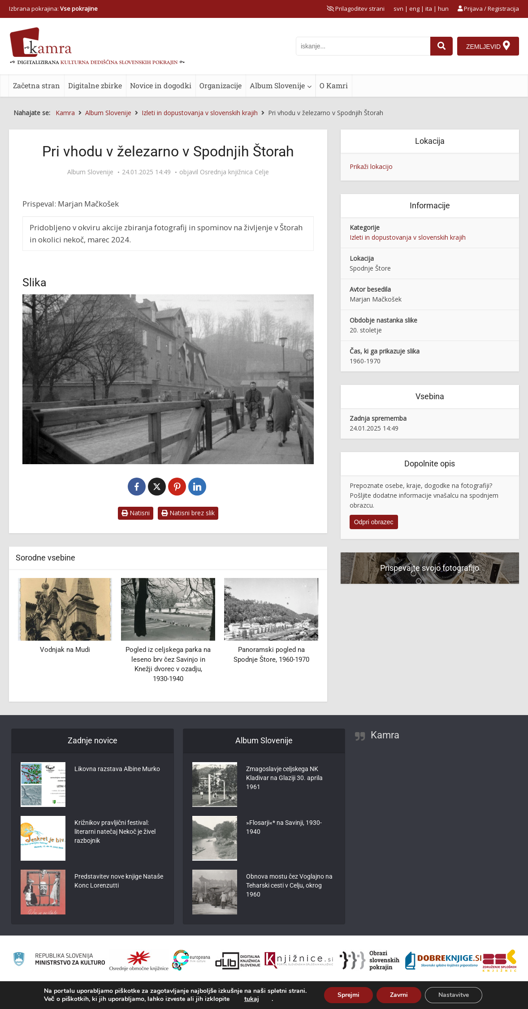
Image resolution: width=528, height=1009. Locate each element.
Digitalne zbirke (95, 85)
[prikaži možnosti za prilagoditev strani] (356, 8)
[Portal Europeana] (191, 960)
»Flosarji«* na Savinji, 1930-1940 (284, 827)
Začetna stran (36, 85)
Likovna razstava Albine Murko (117, 768)
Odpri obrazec (374, 522)
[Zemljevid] (488, 46)
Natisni (135, 513)
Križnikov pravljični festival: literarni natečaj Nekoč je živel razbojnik (115, 831)
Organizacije (220, 85)
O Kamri (334, 85)
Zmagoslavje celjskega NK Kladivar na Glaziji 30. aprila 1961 (284, 777)
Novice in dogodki (160, 85)
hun (443, 8)
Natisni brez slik (188, 513)
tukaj (251, 999)
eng (414, 8)
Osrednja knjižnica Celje (234, 172)
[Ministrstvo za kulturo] (59, 960)
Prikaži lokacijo (371, 166)
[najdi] (441, 46)
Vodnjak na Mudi (65, 650)
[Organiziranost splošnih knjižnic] (139, 960)
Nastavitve (453, 995)
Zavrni (399, 995)
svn (398, 8)
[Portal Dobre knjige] (443, 961)
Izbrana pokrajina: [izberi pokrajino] (53, 8)
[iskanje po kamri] (363, 46)
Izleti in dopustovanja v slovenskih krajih (408, 237)
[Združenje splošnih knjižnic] (499, 960)
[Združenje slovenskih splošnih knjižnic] (298, 961)
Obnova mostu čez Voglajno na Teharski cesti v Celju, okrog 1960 (289, 885)
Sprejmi (348, 995)
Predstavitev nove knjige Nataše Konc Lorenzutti (118, 881)
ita (428, 8)
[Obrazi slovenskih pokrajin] (369, 960)
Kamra (385, 735)
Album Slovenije (277, 85)
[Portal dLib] (238, 960)
